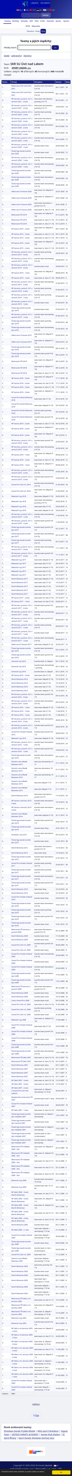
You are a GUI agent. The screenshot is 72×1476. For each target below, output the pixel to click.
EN (19, 10)
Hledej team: (28, 47)
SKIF (31, 21)
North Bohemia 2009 (19, 936)
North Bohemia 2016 (19, 679)
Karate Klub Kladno (50, 1434)
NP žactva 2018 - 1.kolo (20, 455)
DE (39, 10)
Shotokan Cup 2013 (19, 834)
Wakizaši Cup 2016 (18, 738)
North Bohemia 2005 (19, 1266)
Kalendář (50, 21)
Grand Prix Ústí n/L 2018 (20, 484)
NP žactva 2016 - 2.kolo (20, 675)
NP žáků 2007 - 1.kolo (19, 1110)
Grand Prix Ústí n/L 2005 (20, 1254)
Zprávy (58, 21)
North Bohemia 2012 (19, 848)
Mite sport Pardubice (48, 1431)
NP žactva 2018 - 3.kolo (20, 378)
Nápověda (35, 26)
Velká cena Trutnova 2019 (21, 335)
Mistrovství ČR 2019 (19, 215)
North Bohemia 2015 (19, 795)
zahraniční (16, 55)
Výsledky (24, 21)
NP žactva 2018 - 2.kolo (20, 423)
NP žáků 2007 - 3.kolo (19, 1080)
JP (45, 10)
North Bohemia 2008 (19, 993)
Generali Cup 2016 (18, 661)
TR (32, 10)
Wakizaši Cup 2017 (18, 560)
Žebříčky (15, 21)
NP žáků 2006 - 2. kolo (20, 1230)
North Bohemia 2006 (19, 1225)
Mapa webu (41, 1468)
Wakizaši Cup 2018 (18, 496)
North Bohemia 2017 (19, 579)
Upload (66, 21)
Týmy (43, 31)
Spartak (48, 1465)
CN (52, 10)
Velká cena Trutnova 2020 (21, 191)
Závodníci (30, 31)
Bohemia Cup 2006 (18, 1180)
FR (25, 10)
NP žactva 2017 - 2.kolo (20, 598)
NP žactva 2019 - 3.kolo (20, 229)
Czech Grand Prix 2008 (20, 1000)
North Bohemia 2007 (19, 1065)
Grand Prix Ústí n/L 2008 (20, 1004)
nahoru (36, 1404)
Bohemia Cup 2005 (18, 1318)
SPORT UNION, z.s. (21, 67)
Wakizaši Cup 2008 (18, 1020)
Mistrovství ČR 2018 (19, 361)
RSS (60, 1468)
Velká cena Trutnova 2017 (21, 644)
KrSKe (42, 21)
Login (53, 1468)
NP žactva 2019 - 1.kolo (20, 273)
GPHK (27, 26)
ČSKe (36, 21)
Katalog (7, 21)
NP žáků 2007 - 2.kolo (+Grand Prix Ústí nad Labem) (19, 1090)
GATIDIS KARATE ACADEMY (25, 1434)
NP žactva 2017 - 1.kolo (20, 601)
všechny (27, 55)
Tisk (36, 1415)
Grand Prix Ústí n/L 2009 (20, 945)
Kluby (38, 31)
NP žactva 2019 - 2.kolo (20, 243)
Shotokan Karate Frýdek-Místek (19, 1431)
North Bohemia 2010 (19, 889)
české (6, 55)
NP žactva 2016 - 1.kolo (20, 707)
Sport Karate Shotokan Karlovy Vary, (37, 1437)
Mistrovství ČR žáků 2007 (21, 1057)
